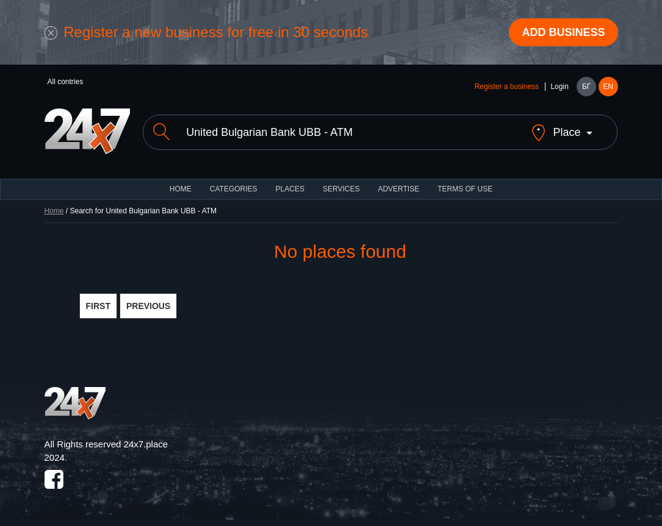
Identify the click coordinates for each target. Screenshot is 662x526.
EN (608, 86)
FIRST (98, 306)
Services (341, 189)
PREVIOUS (148, 306)
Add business (563, 32)
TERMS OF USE (464, 189)
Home (54, 211)
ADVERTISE (398, 189)
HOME (181, 189)
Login (559, 86)
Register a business (507, 86)
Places (290, 189)
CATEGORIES (233, 189)
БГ (586, 86)
